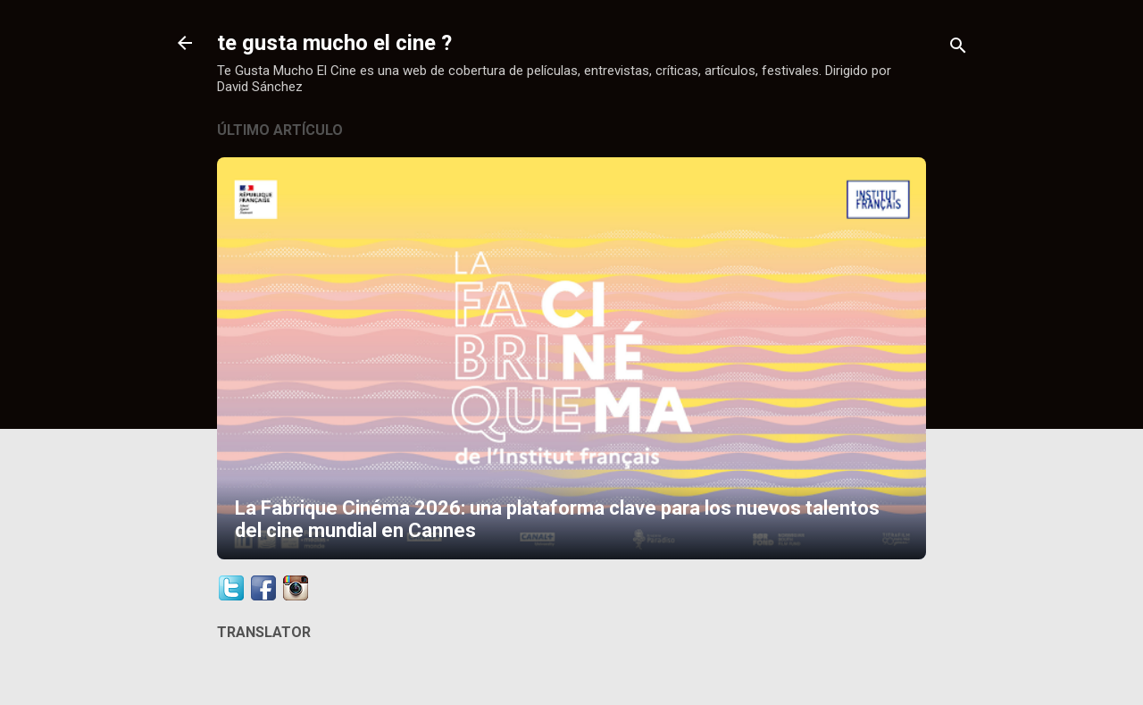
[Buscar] (958, 48)
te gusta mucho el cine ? (334, 42)
